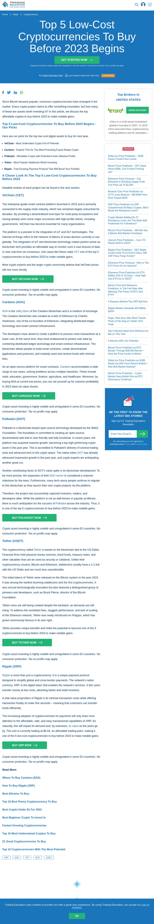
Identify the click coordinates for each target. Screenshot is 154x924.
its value (74, 725)
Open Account (137, 110)
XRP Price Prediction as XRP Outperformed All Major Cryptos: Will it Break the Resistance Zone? (128, 207)
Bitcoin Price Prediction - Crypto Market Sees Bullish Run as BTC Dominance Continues (125, 376)
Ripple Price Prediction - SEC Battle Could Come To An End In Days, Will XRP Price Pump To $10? (127, 253)
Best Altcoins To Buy (15, 793)
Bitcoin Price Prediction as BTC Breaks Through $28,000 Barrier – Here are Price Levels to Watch (126, 350)
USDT (49, 857)
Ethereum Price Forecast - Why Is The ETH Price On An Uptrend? (128, 264)
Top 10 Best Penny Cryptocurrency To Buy (29, 801)
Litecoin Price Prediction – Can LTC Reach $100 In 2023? (127, 241)
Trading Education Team (52, 75)
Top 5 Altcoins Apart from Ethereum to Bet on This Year (128, 332)
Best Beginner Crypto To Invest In (24, 817)
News (15, 14)
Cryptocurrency (31, 14)
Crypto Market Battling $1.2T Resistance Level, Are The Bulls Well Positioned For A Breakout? (127, 220)
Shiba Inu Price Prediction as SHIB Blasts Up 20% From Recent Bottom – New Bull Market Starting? (128, 363)
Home (5, 14)
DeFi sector (56, 475)
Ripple (6, 675)
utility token (22, 311)
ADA (5, 311)
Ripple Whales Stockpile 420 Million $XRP (127, 310)
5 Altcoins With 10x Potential (123, 341)
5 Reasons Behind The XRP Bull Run (128, 301)
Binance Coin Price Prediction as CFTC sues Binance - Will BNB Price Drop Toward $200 (127, 194)
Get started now (77, 59)
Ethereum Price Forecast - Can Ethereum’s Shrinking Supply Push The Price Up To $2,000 (126, 181)
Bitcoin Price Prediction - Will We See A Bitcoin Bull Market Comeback (128, 232)
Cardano (65, 366)
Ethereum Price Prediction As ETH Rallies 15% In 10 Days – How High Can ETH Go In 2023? (127, 275)
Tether (37, 549)
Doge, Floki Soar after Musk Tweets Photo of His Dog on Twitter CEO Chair (127, 321)
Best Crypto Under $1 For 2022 (22, 809)
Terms (128, 444)
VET (76, 251)
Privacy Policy (141, 444)
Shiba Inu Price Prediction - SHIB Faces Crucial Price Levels (125, 157)
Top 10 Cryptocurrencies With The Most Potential (33, 849)
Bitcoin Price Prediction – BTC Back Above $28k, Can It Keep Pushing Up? (127, 169)
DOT (80, 452)
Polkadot (61, 503)
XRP (6, 857)
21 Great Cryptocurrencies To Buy (24, 841)
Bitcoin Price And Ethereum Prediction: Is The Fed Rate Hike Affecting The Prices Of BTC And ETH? (125, 290)
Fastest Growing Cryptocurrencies (24, 825)
